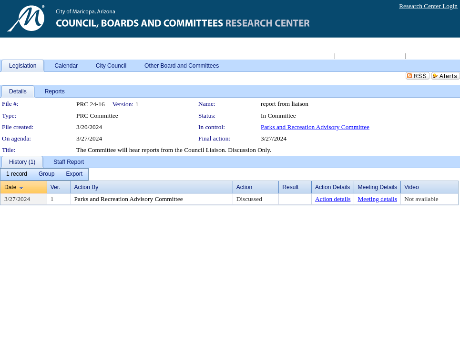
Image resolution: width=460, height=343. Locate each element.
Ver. (56, 187)
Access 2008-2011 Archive (370, 55)
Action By (86, 187)
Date (10, 187)
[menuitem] (16, 174)
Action (244, 187)
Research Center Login (428, 6)
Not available (421, 198)
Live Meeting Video (433, 55)
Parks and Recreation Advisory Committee (315, 127)
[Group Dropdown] (46, 174)
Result (290, 187)
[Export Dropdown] (74, 174)
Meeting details (377, 198)
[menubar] (44, 174)
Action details (332, 198)
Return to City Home (306, 55)
